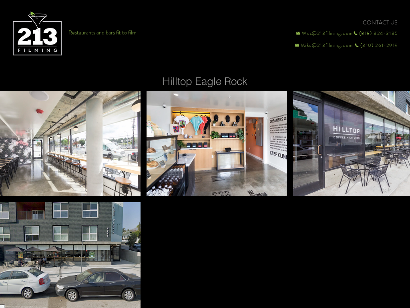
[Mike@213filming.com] (322, 45)
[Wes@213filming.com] (324, 33)
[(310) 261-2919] (375, 45)
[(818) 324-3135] (375, 33)
